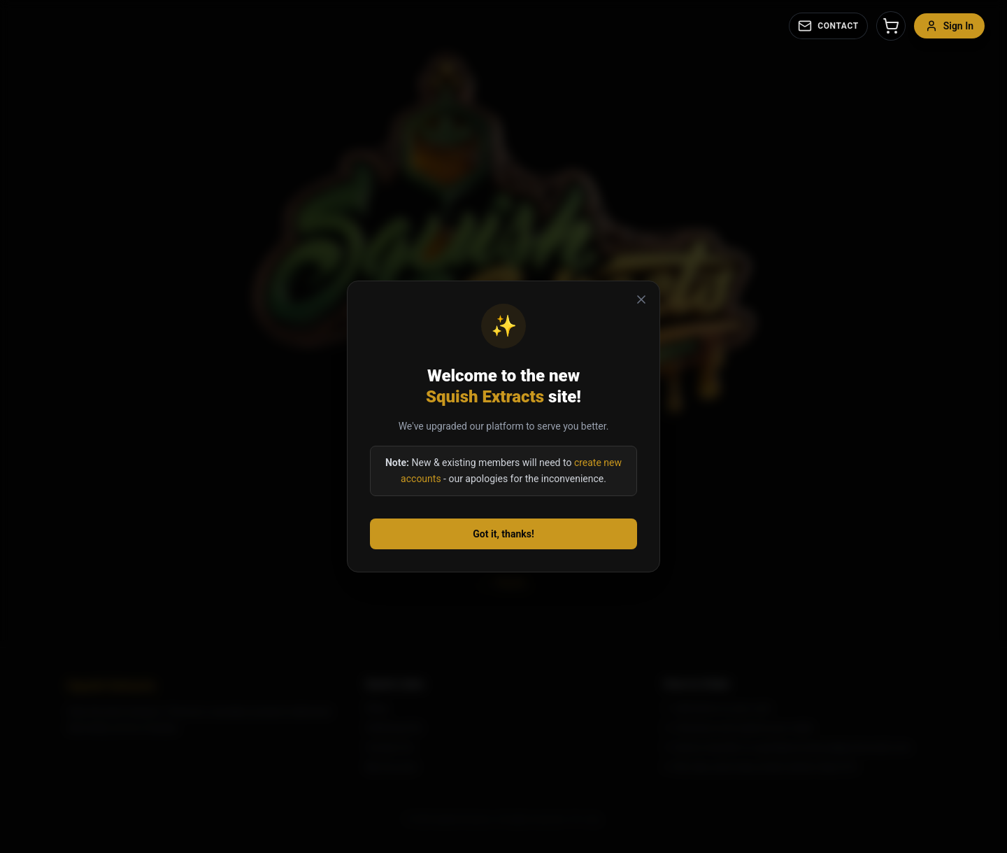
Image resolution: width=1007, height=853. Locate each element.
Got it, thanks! (503, 534)
